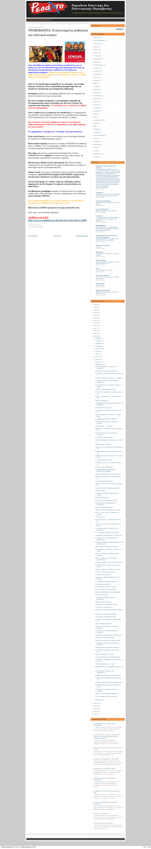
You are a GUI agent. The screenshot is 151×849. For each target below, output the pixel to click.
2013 (95, 703)
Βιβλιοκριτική (97, 144)
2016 (95, 331)
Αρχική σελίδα (57, 236)
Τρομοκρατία (97, 111)
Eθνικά (95, 114)
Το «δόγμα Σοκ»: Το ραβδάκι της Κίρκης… (105, 768)
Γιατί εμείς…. (99, 247)
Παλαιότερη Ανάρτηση (82, 236)
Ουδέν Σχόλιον (100, 283)
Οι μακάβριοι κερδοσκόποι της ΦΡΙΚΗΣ (105, 419)
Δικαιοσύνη (97, 123)
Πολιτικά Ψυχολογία (99, 135)
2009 (95, 714)
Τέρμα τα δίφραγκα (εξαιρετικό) (103, 623)
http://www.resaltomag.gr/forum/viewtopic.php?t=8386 (57, 220)
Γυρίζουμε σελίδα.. (100, 285)
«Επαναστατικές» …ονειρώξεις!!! (104, 426)
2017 (95, 328)
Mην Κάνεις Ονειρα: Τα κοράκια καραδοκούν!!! (107, 488)
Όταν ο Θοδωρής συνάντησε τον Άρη (105, 587)
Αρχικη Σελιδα (31, 20)
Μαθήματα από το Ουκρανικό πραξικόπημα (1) (108, 675)
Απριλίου (98, 359)
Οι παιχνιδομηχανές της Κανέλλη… (104, 437)
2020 (95, 320)
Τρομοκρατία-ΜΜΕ (99, 40)
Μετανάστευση (98, 153)
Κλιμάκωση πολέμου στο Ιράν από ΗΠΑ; (106, 210)
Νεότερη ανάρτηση (33, 236)
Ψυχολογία (96, 89)
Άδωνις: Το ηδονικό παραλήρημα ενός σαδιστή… (108, 510)
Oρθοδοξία (97, 132)
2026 (95, 304)
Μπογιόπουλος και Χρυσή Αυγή (103, 407)
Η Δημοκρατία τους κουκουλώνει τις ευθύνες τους (108, 535)
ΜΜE (95, 126)
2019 (95, 323)
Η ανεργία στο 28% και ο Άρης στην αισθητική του (108, 562)
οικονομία (96, 80)
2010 (95, 711)
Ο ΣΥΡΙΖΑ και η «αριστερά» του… (104, 607)
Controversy (99, 216)
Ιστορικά (96, 150)
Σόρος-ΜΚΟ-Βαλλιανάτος (102, 497)
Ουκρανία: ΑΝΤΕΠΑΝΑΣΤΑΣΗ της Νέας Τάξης (107, 474)
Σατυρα (96, 138)
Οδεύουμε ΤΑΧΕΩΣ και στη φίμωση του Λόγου (107, 569)
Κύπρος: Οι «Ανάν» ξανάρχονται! (104, 507)
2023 (95, 312)
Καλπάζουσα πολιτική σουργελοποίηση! (106, 371)
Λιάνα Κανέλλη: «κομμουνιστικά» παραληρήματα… (109, 635)
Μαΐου (97, 356)
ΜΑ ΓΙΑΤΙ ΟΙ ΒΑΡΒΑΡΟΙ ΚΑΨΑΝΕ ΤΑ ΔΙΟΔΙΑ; (107, 592)
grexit (97, 268)
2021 (95, 317)
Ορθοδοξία (97, 59)
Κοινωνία (96, 68)
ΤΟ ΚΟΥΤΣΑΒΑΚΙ (101, 260)
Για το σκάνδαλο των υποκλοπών (104, 270)
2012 (95, 706)
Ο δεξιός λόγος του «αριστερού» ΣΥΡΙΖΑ (106, 604)
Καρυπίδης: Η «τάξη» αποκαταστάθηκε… (106, 614)
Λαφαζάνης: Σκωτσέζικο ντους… (104, 602)
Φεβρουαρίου (99, 364)
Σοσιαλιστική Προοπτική (103, 201)
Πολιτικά (96, 37)
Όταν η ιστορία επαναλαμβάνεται (104, 481)
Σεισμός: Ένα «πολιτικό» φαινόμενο (105, 637)
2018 (95, 325)
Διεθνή (95, 46)
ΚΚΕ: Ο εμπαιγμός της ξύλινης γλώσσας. (106, 696)
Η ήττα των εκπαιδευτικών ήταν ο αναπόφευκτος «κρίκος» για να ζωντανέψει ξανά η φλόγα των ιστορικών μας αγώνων (107, 736)
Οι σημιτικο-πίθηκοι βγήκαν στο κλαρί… (106, 389)
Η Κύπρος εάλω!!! (100, 517)
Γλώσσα (96, 147)
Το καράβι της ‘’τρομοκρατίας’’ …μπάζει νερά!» (106, 759)
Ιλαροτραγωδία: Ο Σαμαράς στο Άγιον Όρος (107, 546)
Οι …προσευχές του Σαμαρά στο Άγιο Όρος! (107, 532)
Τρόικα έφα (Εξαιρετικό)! (101, 400)
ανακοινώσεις (97, 95)
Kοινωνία (96, 104)
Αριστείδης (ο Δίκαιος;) (102, 275)
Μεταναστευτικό (98, 65)
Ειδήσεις (96, 101)
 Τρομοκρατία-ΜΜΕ (99, 120)
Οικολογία (96, 92)
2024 (95, 309)
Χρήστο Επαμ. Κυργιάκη (103, 245)
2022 (95, 315)
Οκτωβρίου (98, 343)
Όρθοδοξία (97, 141)
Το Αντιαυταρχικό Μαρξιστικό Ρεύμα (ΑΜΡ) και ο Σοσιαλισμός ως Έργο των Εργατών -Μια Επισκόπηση (108, 219)
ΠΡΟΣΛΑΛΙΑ (99, 252)
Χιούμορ (96, 56)
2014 (95, 336)
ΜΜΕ (95, 83)
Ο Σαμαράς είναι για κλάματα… (103, 574)
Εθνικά (95, 49)
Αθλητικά (96, 71)
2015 (95, 333)
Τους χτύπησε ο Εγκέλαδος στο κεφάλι (105, 616)
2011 (95, 708)
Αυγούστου (98, 348)
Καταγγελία (97, 108)
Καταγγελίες (97, 98)
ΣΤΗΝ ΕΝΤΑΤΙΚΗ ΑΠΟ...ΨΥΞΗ (103, 460)
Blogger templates (7, 847)
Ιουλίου (97, 351)
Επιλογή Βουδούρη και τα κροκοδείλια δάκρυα (107, 657)
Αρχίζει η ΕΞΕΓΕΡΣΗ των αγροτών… (105, 654)
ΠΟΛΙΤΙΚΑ (96, 129)
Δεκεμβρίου (98, 338)
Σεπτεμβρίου (99, 346)
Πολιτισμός (97, 43)
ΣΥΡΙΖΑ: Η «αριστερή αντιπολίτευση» (105, 572)
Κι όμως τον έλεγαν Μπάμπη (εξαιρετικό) (106, 693)
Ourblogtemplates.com (26, 847)
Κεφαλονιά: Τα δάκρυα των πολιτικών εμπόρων (108, 640)
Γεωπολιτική (97, 74)
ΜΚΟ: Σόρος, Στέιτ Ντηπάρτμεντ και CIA (106, 500)
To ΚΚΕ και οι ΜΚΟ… (101, 490)
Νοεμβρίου (98, 341)
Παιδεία (96, 62)
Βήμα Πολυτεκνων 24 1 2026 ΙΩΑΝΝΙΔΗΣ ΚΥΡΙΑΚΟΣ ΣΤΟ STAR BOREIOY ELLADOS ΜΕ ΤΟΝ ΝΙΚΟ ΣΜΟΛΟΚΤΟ (107, 229)
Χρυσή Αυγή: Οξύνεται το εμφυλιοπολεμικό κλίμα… (109, 682)
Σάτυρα (96, 77)
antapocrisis (99, 192)
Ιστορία (96, 53)
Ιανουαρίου (98, 700)
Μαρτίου (97, 362)
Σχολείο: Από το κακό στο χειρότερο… (104, 823)
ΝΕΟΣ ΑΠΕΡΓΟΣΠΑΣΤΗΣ (103, 290)
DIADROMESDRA (101, 225)
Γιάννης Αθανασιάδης (102, 209)
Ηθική (95, 117)
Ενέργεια (96, 86)
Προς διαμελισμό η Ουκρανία (103, 444)
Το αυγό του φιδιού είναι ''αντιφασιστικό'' (106, 589)
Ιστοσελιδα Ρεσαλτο (44, 20)
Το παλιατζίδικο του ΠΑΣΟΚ (102, 584)
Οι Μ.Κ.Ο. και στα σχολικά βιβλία (104, 467)
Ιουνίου (97, 354)
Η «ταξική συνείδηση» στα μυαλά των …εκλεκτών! (108, 378)
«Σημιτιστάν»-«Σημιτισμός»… (102, 813)
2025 (95, 307)
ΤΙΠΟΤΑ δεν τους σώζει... (102, 595)
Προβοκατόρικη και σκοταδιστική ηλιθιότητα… (107, 647)
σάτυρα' (96, 157)
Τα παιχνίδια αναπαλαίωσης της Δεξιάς (105, 581)
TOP (149, 847)
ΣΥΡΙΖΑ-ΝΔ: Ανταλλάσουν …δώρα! (104, 664)
